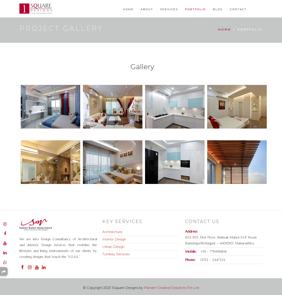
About (147, 9)
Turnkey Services (116, 254)
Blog (218, 9)
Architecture (112, 232)
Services (169, 9)
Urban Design (113, 247)
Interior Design (114, 239)
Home (128, 9)
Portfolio (195, 9)
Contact (238, 9)
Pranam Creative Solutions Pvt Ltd (171, 288)
